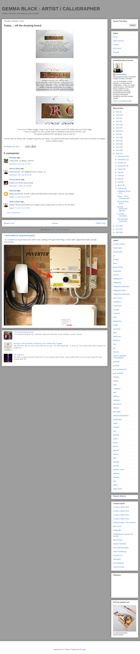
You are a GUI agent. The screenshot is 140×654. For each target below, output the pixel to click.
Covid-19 (116, 313)
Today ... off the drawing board (123, 197)
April (119, 182)
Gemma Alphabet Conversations (119, 357)
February (121, 188)
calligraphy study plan (121, 286)
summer (116, 466)
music (115, 423)
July (119, 172)
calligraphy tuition (119, 290)
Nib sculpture (19, 355)
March (120, 185)
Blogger (83, 649)
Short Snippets (118, 563)
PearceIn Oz (117, 555)
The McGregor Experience (122, 220)
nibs (114, 431)
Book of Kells (118, 267)
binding (115, 259)
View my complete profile (122, 101)
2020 (118, 128)
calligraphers (117, 279)
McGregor (116, 412)
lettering (116, 396)
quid (114, 458)
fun (114, 348)
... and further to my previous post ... (20, 235)
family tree (117, 336)
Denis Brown (117, 540)
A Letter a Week (119, 244)
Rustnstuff (117, 559)
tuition (115, 485)
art (114, 256)
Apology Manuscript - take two (122, 209)
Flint (114, 344)
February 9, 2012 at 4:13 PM (19, 164)
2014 (118, 147)
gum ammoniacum (120, 369)
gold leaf (116, 362)
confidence (117, 302)
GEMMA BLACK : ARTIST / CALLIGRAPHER (51, 8)
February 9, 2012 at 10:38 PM (20, 175)
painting (116, 435)
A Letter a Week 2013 (121, 519)
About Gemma (118, 41)
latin (114, 392)
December (122, 156)
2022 (118, 121)
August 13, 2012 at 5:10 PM (19, 208)
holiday (115, 381)
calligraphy (117, 283)
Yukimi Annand (118, 567)
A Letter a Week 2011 (121, 511)
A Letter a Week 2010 (121, 507)
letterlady (12, 158)
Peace (115, 443)
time (114, 481)
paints (115, 439)
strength (116, 462)
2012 (118, 153)
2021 (118, 125)
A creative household (122, 215)
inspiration (117, 389)
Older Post (101, 223)
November (122, 160)
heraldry (116, 377)
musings (116, 427)
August (120, 169)
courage (116, 310)
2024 (118, 115)
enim (115, 333)
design (115, 325)
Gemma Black (14, 168)
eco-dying (116, 329)
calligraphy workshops (121, 294)
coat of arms (117, 298)
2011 (118, 226)
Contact (116, 44)
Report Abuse (119, 496)
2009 (118, 232)
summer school (118, 469)
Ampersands (117, 252)
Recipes (116, 52)
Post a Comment (13, 212)
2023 (118, 118)
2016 (118, 141)
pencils (115, 446)
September (122, 166)
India (115, 385)
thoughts (116, 477)
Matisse (116, 408)
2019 (118, 131)
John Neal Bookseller (121, 548)
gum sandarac (118, 373)
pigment (116, 450)
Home (55, 223)
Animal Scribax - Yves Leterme (124, 522)
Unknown (12, 191)
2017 (118, 137)
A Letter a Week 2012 (121, 515)
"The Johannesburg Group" (24, 332)
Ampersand (117, 248)
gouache (116, 365)
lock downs (117, 404)
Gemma (116, 352)
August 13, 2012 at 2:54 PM (19, 197)
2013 (118, 150)
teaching (116, 473)
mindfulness (117, 419)
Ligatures (116, 400)
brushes (116, 275)
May (119, 179)
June (120, 175)
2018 (118, 134)
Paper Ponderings (119, 551)
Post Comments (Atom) (60, 229)
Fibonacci (116, 340)
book (115, 263)
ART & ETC (117, 526)
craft (114, 317)
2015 (118, 144)
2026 (118, 112)
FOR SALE (117, 48)
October (121, 163)
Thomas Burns (14, 179)
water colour (117, 489)
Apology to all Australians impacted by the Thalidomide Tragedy (38, 343)
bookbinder (117, 271)
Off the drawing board (122, 202)
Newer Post (9, 223)
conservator (117, 306)
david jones (117, 321)
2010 (118, 229)
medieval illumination (120, 416)
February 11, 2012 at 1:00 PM (20, 186)
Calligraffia (117, 530)
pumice (115, 454)
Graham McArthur (119, 544)
